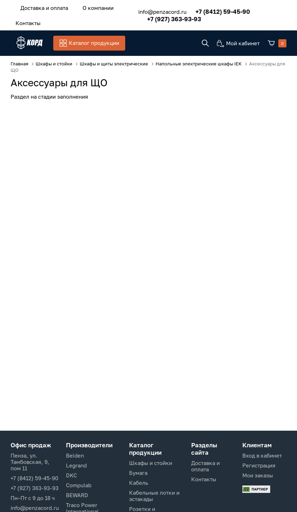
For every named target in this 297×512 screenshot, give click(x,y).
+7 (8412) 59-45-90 (214, 9)
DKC (71, 475)
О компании (88, 7)
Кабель (138, 482)
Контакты (24, 20)
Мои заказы (257, 475)
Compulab (78, 485)
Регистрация (258, 465)
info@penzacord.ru (154, 10)
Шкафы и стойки (150, 463)
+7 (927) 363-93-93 (166, 17)
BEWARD (77, 495)
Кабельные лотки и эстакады (154, 495)
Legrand (76, 465)
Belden (75, 455)
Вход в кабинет (262, 455)
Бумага (138, 473)
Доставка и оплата (41, 7)
